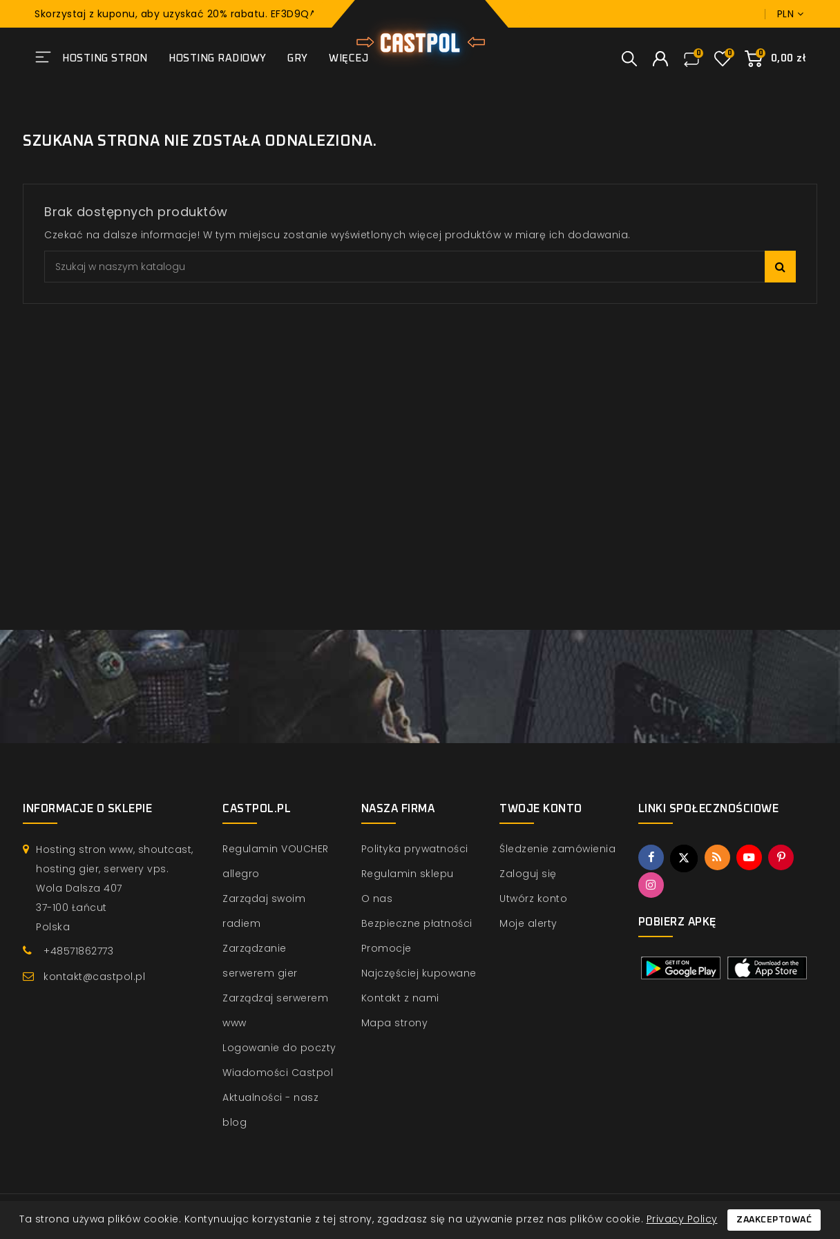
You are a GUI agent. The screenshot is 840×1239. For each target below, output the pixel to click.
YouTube (751, 858)
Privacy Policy (682, 1219)
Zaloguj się (528, 874)
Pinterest (784, 858)
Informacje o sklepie (87, 808)
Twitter (684, 858)
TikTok (684, 885)
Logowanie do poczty (279, 1048)
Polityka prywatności (414, 849)
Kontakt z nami (400, 998)
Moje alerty (528, 923)
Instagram (651, 885)
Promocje (386, 948)
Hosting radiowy (218, 58)
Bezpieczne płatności (416, 923)
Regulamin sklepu (407, 874)
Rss (718, 858)
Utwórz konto (533, 898)
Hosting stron (105, 58)
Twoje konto (540, 808)
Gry (297, 58)
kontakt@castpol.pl (94, 976)
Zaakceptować (774, 1220)
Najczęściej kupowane (419, 973)
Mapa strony (394, 1023)
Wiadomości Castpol (277, 1072)
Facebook (651, 858)
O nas (377, 898)
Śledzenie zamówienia (557, 849)
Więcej (348, 58)
